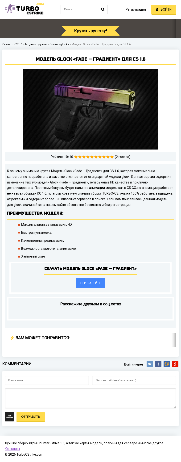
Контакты (12, 449)
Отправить (30, 416)
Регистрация (136, 9)
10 (112, 157)
